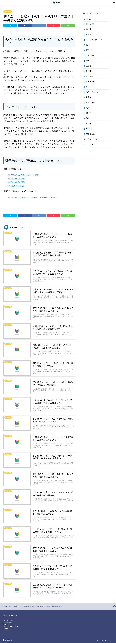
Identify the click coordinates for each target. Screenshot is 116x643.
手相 (88, 87)
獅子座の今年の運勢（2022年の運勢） (24, 175)
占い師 (88, 123)
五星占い (89, 129)
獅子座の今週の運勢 (16, 182)
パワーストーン (92, 92)
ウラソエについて (8, 620)
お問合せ (5, 628)
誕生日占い (90, 24)
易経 (88, 118)
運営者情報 (8, 640)
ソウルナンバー (92, 139)
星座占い (89, 66)
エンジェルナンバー (94, 40)
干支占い (89, 61)
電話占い (89, 113)
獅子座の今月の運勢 (16, 179)
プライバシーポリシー (10, 626)
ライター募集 (7, 622)
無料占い (89, 108)
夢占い (88, 50)
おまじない (90, 102)
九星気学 (89, 76)
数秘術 (88, 71)
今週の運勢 (8, 11)
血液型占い (90, 55)
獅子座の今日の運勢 (16, 186)
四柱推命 (89, 29)
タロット (89, 144)
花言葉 (88, 97)
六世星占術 (90, 81)
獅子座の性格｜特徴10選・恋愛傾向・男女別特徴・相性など (33, 198)
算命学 (88, 34)
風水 (88, 45)
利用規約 (5, 624)
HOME (89, 19)
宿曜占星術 (90, 134)
